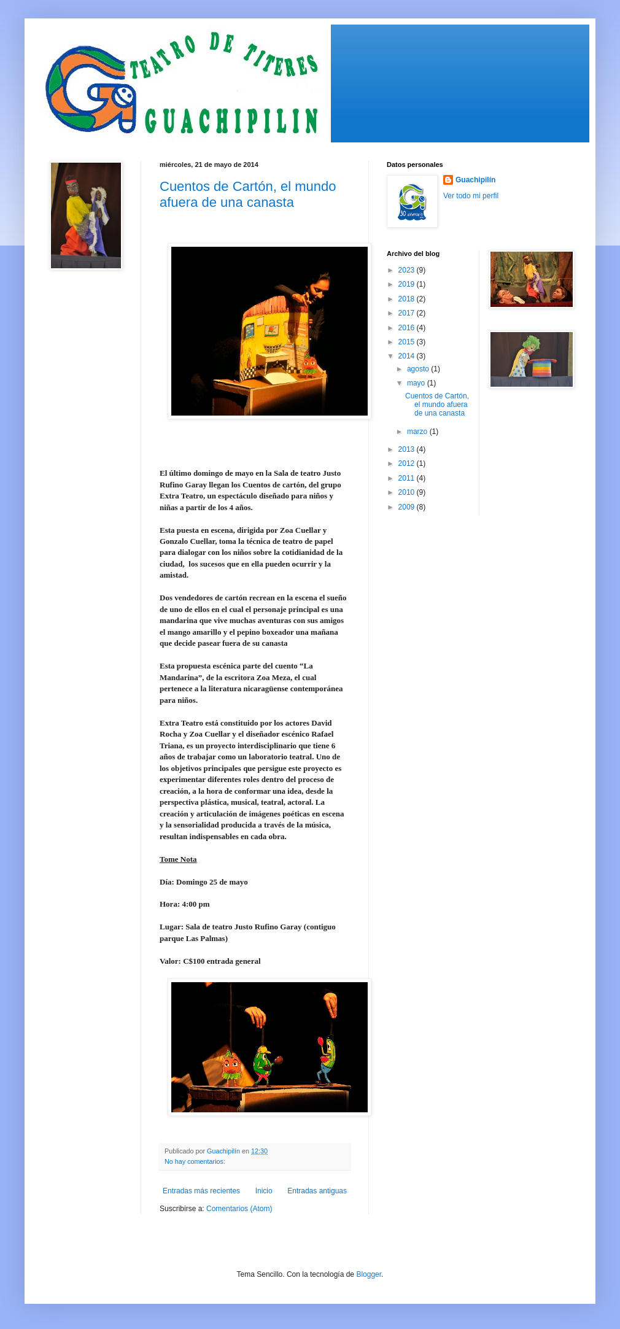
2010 (407, 492)
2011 (407, 478)
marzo (418, 431)
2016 (407, 328)
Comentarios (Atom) (239, 1208)
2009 (407, 507)
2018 (407, 299)
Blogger (368, 1274)
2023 (407, 270)
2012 (407, 463)
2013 (407, 449)
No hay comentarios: (196, 1161)
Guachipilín (475, 180)
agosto (419, 369)
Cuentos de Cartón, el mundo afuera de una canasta (248, 194)
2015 (407, 342)
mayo (417, 383)
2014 (407, 356)
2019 (407, 284)
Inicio (264, 1191)
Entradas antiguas (317, 1191)
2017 (407, 313)
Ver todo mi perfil (470, 196)
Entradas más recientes (201, 1191)
